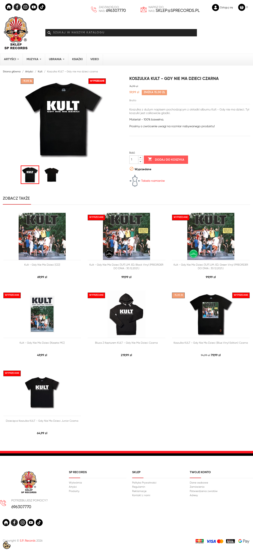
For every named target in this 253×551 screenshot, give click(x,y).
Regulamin (138, 487)
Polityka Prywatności (144, 482)
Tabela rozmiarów (147, 180)
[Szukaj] (121, 32)
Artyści (73, 487)
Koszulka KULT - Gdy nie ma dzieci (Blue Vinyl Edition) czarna (211, 343)
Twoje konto (200, 472)
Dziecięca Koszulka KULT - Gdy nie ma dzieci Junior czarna (42, 421)
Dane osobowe (199, 482)
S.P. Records (28, 540)
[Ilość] (133, 160)
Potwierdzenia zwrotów (204, 491)
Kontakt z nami (141, 495)
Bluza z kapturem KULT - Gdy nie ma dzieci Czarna (126, 343)
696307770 (116, 11)
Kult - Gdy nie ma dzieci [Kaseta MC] (42, 343)
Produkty (74, 491)
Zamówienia (197, 487)
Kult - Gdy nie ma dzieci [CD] (42, 265)
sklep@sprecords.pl (178, 11)
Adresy (194, 495)
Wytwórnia (75, 482)
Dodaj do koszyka (166, 159)
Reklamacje (139, 491)
